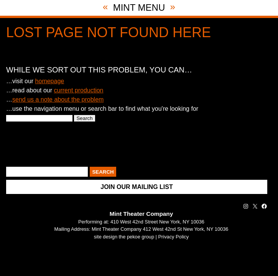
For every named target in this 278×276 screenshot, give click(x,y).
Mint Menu (139, 7)
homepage (49, 81)
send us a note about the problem (58, 99)
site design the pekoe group (124, 237)
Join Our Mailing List (136, 187)
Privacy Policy (173, 237)
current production (79, 90)
